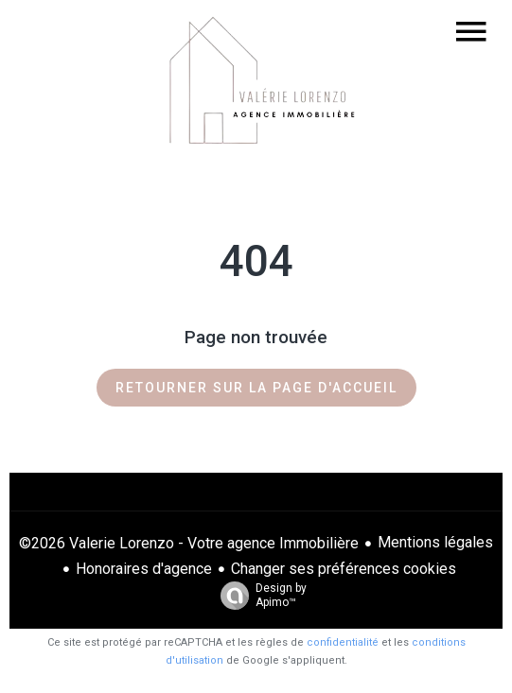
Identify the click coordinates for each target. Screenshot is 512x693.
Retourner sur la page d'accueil (256, 387)
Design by (259, 595)
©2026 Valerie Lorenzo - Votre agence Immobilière (189, 543)
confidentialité (343, 642)
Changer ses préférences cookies (343, 569)
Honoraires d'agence (144, 569)
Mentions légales (435, 542)
